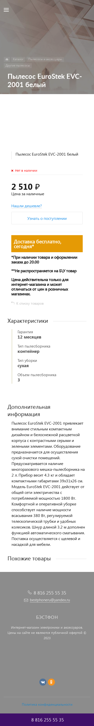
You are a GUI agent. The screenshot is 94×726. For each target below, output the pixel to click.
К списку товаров (30, 303)
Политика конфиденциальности (47, 704)
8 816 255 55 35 (50, 592)
